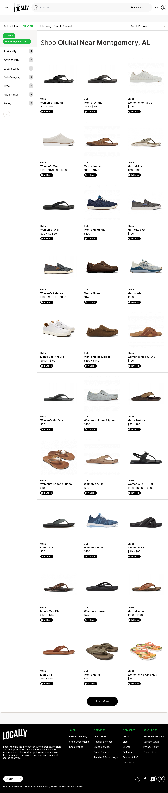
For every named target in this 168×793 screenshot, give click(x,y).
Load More (102, 701)
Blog (125, 741)
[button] (18, 51)
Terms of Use (150, 752)
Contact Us (129, 762)
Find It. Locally (140, 7)
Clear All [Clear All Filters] (28, 26)
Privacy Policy (151, 746)
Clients (126, 746)
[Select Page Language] (13, 779)
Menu (5, 7)
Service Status (151, 741)
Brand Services (102, 746)
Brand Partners (102, 752)
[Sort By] (148, 26)
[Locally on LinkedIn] (153, 779)
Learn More (100, 736)
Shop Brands (76, 746)
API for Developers (153, 736)
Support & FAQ (131, 757)
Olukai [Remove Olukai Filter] (9, 35)
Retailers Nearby (78, 736)
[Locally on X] (161, 779)
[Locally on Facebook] (145, 779)
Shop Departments (79, 741)
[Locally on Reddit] (137, 779)
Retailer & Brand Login (106, 757)
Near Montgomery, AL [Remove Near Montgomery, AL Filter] (17, 41)
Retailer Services (103, 741)
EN (156, 7)
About (126, 736)
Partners (127, 752)
